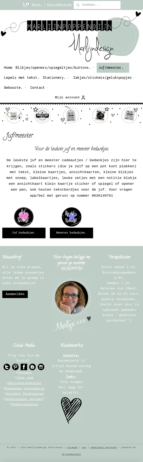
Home (8, 67)
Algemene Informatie (25, 389)
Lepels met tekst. (21, 77)
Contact (39, 87)
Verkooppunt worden (24, 399)
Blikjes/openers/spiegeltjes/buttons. (55, 67)
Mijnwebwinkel (71, 454)
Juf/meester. (113, 67)
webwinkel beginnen (104, 447)
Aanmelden (15, 294)
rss (84, 447)
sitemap (72, 447)
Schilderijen (59, 5)
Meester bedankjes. (71, 233)
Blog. (37, 5)
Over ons (24, 378)
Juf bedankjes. (23, 233)
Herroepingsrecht (25, 383)
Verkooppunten (24, 404)
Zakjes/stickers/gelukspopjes (104, 77)
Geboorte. (15, 87)
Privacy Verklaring (25, 394)
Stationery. (56, 77)
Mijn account (70, 97)
